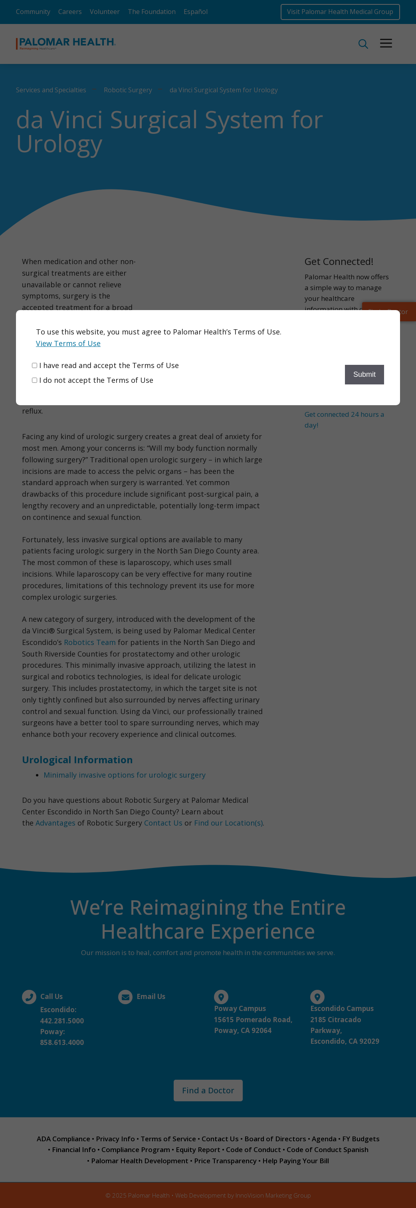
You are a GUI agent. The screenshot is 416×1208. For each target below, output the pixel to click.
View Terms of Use (68, 343)
